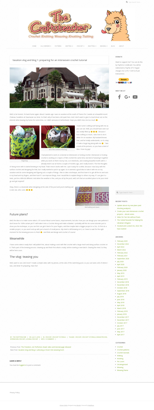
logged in (22, 365)
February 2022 (122, 253)
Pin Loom (120, 361)
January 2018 (122, 314)
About (121, 46)
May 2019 (120, 273)
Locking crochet (32, 339)
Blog (113, 46)
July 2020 (120, 261)
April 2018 (120, 305)
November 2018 (123, 285)
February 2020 (122, 267)
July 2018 (120, 297)
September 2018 (123, 291)
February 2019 (122, 279)
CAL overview (45, 46)
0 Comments (50, 339)
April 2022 (120, 247)
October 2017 (122, 323)
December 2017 (123, 317)
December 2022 (123, 244)
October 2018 (122, 288)
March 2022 (121, 250)
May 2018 (120, 302)
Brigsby (79, 405)
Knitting (69, 46)
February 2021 (122, 256)
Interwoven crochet (17, 339)
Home (34, 46)
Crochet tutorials (59, 337)
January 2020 (122, 270)
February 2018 (122, 311)
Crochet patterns (123, 350)
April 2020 (120, 264)
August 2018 (121, 294)
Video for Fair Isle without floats (128, 217)
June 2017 (120, 329)
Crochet (80, 46)
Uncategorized (122, 364)
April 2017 (120, 335)
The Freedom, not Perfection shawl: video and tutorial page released (46, 347)
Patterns (58, 46)
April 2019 (120, 276)
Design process (101, 337)
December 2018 (123, 282)
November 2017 (123, 320)
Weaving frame (122, 370)
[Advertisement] (130, 145)
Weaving (103, 46)
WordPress (91, 405)
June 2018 (120, 299)
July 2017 (120, 326)
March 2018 (121, 308)
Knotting (91, 46)
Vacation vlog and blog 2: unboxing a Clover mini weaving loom (41, 350)
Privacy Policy (15, 392)
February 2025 (122, 241)
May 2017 (120, 332)
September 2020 (123, 259)
